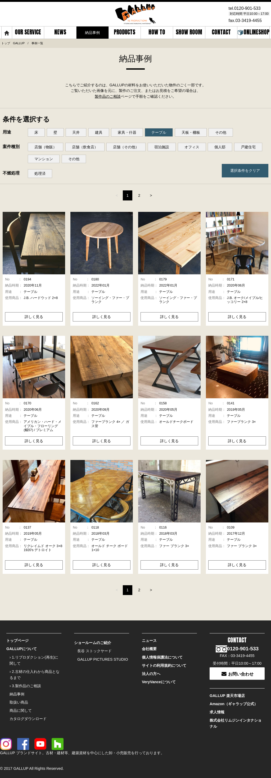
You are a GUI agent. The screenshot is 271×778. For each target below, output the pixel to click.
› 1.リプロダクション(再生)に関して (34, 660)
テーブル (158, 132)
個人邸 (219, 147)
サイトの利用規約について (164, 665)
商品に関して (21, 710)
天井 (76, 132)
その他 (220, 132)
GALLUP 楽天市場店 (227, 696)
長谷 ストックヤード (94, 651)
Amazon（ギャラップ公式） (234, 704)
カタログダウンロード (28, 719)
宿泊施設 (161, 147)
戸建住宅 (248, 147)
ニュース (149, 640)
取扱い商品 (19, 702)
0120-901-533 (247, 8)
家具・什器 (127, 132)
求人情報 (217, 712)
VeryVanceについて (159, 682)
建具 (98, 132)
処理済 (40, 173)
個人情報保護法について (162, 657)
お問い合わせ (237, 673)
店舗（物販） (45, 147)
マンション (43, 159)
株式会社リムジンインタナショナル (235, 723)
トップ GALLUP (13, 43)
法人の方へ (151, 674)
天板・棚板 (191, 132)
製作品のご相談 (108, 96)
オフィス (191, 147)
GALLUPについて (21, 649)
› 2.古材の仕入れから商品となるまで (35, 674)
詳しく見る (34, 317)
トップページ (17, 640)
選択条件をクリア (245, 170)
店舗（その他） (126, 147)
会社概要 (149, 649)
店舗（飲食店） (85, 147)
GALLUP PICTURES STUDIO (102, 659)
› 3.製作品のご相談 (25, 686)
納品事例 (17, 694)
